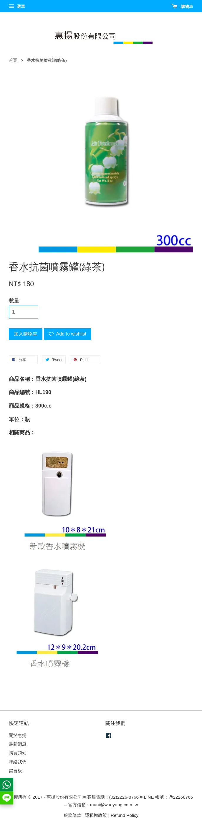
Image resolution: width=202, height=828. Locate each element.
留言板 (15, 770)
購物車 (182, 6)
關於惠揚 (18, 735)
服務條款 (72, 815)
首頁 (13, 60)
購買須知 (18, 752)
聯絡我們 (18, 761)
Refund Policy (124, 815)
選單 (17, 6)
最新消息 (18, 744)
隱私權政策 (96, 815)
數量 (14, 301)
